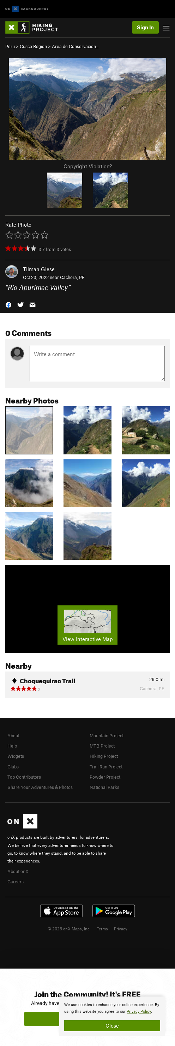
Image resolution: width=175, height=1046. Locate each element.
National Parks (104, 787)
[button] (8, 304)
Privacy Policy (139, 1011)
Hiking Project (104, 756)
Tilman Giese (39, 269)
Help (12, 746)
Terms (102, 928)
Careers (15, 881)
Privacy (120, 928)
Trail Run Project (106, 766)
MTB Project (102, 746)
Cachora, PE (72, 277)
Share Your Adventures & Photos (40, 787)
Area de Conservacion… (75, 46)
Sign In (145, 27)
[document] (112, 1016)
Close (112, 1025)
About (13, 735)
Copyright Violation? (88, 166)
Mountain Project (106, 735)
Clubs (13, 766)
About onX (18, 871)
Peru (10, 46)
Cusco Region (33, 46)
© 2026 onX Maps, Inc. (69, 928)
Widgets (15, 756)
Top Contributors (24, 777)
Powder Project (105, 777)
